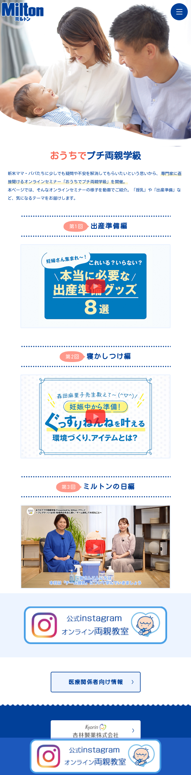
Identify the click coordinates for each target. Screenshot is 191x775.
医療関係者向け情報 (95, 682)
